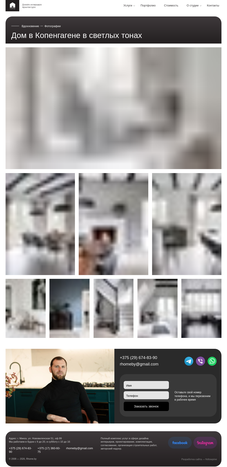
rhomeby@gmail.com (139, 364)
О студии (193, 5)
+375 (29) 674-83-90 (138, 357)
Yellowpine (211, 459)
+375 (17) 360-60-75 (48, 450)
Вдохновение (30, 26)
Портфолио (148, 5)
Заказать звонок (146, 406)
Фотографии (53, 26)
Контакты (213, 5)
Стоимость (171, 5)
